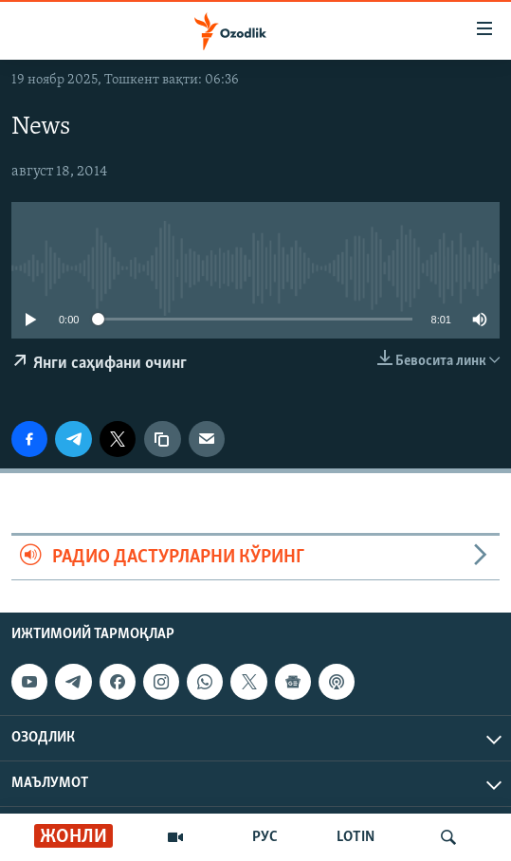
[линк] (162, 439)
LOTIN (355, 837)
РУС (265, 837)
